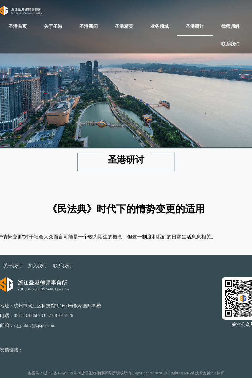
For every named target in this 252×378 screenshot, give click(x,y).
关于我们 (12, 265)
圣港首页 (18, 26)
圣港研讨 (195, 26)
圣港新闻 (88, 26)
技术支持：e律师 (209, 373)
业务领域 (159, 26)
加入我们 (37, 265)
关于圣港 (53, 26)
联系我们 (230, 44)
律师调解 (230, 26)
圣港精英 (124, 26)
